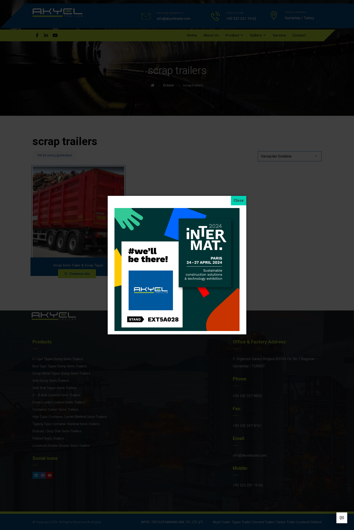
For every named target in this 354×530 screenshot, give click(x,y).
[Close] (238, 200)
